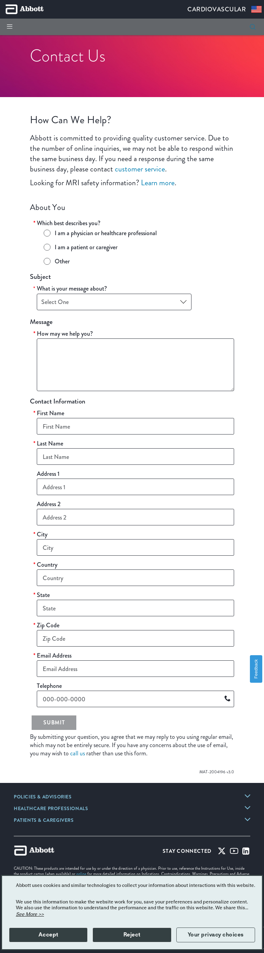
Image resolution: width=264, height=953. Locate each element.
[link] (43, 797)
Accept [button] (48, 935)
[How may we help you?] (135, 364)
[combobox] (114, 302)
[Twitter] (221, 853)
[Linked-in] (246, 853)
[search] (252, 27)
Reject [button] (132, 935)
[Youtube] (234, 853)
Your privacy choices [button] (216, 935)
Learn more (158, 182)
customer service (140, 169)
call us (77, 753)
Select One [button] (55, 301)
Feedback (255, 668)
